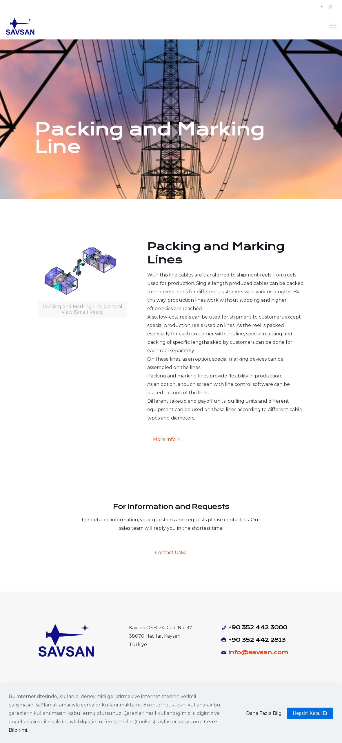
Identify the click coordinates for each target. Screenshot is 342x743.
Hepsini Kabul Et (310, 713)
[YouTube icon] (322, 6)
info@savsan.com (258, 652)
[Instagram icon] (330, 6)
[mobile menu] (333, 26)
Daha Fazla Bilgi (264, 713)
